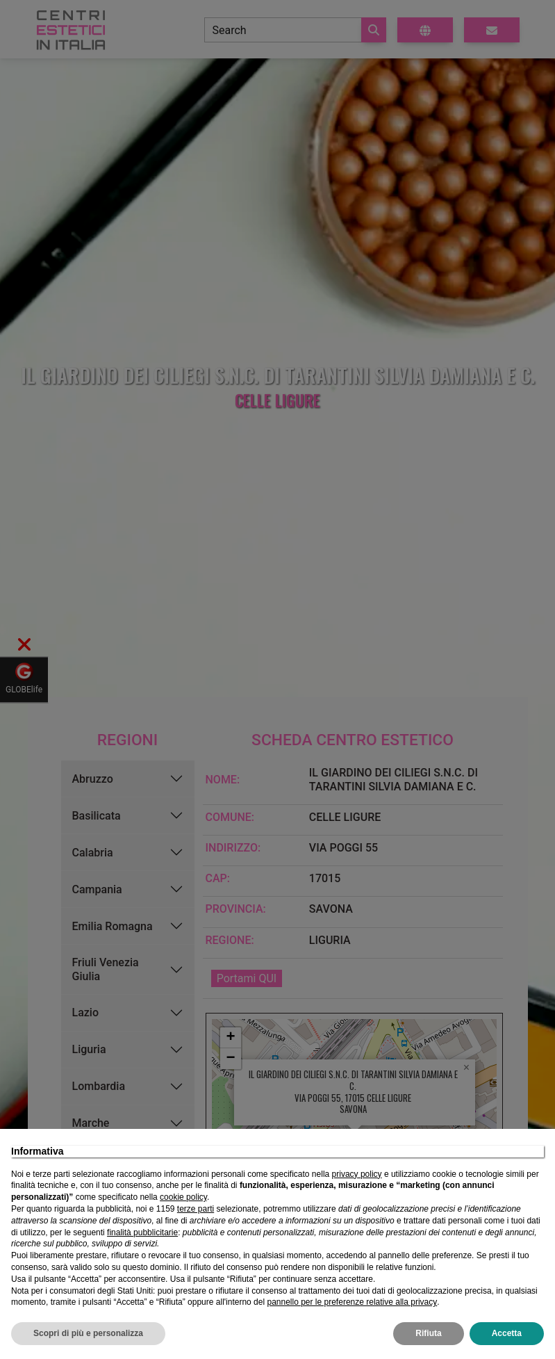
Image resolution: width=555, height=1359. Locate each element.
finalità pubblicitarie (142, 1232)
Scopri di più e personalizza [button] (88, 1333)
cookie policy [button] (183, 1197)
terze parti (195, 1209)
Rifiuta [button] (428, 1333)
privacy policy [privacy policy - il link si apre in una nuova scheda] (357, 1174)
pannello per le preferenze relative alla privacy (352, 1302)
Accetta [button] (507, 1333)
